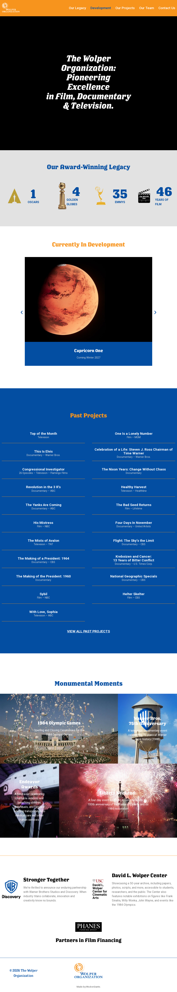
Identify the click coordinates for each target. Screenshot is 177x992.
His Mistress (43, 523)
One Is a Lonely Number (134, 434)
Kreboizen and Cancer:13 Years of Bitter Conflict (133, 558)
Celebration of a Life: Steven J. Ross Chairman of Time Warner (134, 451)
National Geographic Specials (133, 576)
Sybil (43, 594)
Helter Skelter (134, 594)
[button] (21, 312)
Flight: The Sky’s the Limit (133, 541)
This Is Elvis (43, 451)
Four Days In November (133, 523)
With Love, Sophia (43, 612)
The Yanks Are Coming (43, 505)
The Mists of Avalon (43, 541)
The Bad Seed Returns (133, 505)
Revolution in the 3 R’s (43, 487)
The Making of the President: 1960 (43, 576)
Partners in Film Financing (89, 940)
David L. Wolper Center (139, 875)
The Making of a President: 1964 (43, 558)
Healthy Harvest (133, 487)
